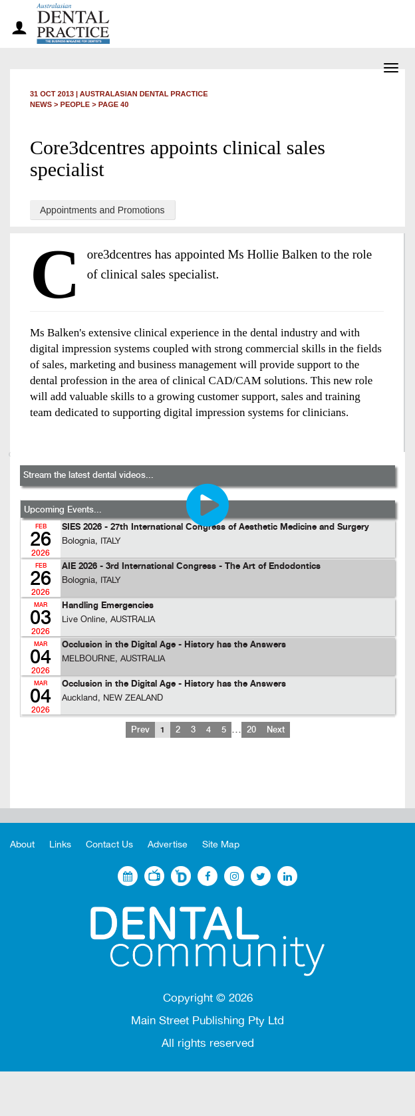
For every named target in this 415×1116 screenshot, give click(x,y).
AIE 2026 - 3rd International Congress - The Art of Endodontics (191, 566)
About (22, 844)
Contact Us (109, 844)
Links (60, 844)
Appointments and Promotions (102, 210)
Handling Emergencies (108, 606)
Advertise (168, 844)
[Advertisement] (207, 784)
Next (276, 729)
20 (251, 729)
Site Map (220, 844)
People (75, 104)
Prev (140, 729)
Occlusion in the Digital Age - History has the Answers (174, 645)
